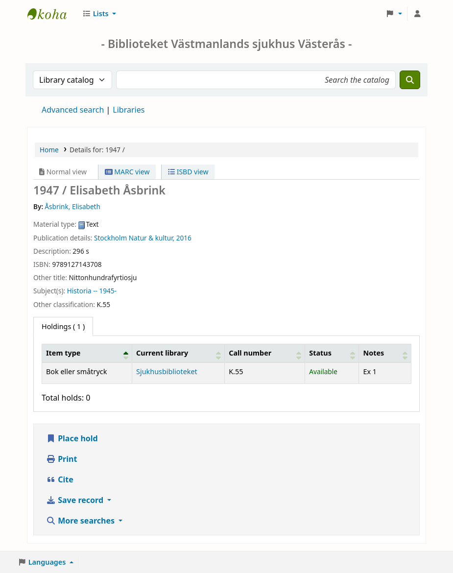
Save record (75, 500)
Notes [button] (373, 353)
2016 (183, 237)
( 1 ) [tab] (63, 326)
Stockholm (111, 237)
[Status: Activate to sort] (332, 353)
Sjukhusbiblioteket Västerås (51, 14)
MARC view (127, 171)
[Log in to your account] (417, 13)
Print (61, 459)
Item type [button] (63, 353)
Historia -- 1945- (92, 290)
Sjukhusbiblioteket (166, 371)
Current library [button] (162, 353)
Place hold (72, 438)
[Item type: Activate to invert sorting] (87, 353)
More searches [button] (81, 520)
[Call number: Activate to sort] (265, 353)
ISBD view (188, 171)
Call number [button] (250, 353)
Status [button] (320, 353)
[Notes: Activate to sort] (385, 353)
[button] (99, 13)
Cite (59, 479)
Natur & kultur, (151, 237)
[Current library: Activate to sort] (178, 353)
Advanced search (73, 109)
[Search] (410, 80)
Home (49, 149)
